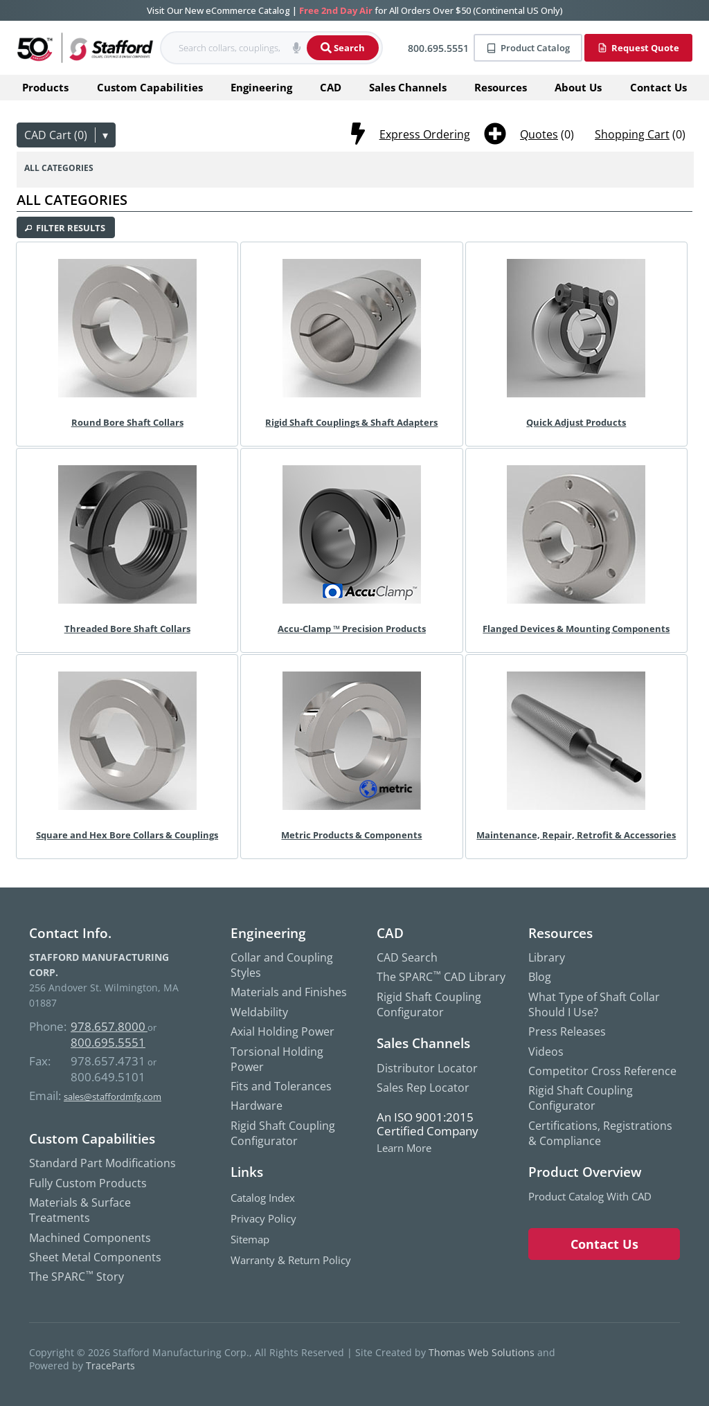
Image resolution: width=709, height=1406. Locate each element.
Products (45, 87)
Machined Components (90, 1237)
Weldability (259, 1012)
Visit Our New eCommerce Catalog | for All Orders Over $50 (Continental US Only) (355, 10)
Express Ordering (424, 134)
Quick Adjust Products (576, 422)
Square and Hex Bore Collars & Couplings (127, 835)
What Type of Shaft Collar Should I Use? (594, 1004)
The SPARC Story (76, 1276)
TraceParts (110, 1365)
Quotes (539, 134)
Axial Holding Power (282, 1031)
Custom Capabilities (150, 87)
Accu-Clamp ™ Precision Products (352, 628)
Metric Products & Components (351, 835)
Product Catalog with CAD (590, 1196)
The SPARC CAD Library (441, 976)
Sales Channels (408, 87)
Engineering (261, 87)
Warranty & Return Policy (291, 1260)
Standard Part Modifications (102, 1163)
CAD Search (407, 957)
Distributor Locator (427, 1068)
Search (343, 48)
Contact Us (658, 87)
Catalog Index (263, 1198)
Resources (500, 87)
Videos (546, 1051)
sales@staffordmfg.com (112, 1096)
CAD (330, 87)
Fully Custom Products (88, 1183)
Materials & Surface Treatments (80, 1210)
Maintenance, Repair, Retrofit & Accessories (576, 835)
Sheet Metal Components (95, 1257)
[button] (296, 47)
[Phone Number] (431, 48)
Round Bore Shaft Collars (127, 422)
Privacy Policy (263, 1218)
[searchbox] (223, 48)
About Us (578, 87)
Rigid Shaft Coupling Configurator (283, 1133)
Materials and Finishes (289, 992)
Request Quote (638, 48)
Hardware (256, 1105)
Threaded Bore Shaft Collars (127, 628)
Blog (539, 976)
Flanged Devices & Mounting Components (576, 628)
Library (546, 957)
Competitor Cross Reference (602, 1071)
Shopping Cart (632, 134)
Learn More (404, 1148)
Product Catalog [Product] (528, 48)
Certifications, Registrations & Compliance (600, 1133)
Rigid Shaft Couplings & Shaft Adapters (351, 422)
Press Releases (567, 1031)
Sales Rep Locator (423, 1087)
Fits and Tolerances (281, 1086)
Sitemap (250, 1239)
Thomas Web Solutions (482, 1352)
